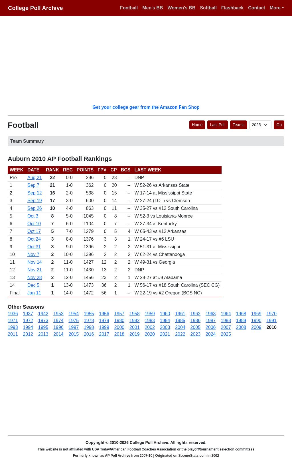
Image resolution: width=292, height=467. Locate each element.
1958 (134, 313)
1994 (28, 327)
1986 (195, 320)
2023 (195, 334)
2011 (13, 334)
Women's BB (181, 7)
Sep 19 (34, 200)
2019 (134, 334)
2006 (211, 327)
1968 (241, 313)
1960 (165, 313)
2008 (241, 327)
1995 (43, 327)
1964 (226, 313)
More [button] (275, 7)
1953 (58, 313)
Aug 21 (34, 177)
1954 (74, 313)
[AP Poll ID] (260, 124)
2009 (256, 327)
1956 (104, 313)
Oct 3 (32, 216)
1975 (74, 320)
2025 (226, 334)
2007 (226, 327)
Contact (256, 7)
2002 (150, 327)
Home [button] (197, 124)
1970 (271, 313)
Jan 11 (34, 292)
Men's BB (152, 7)
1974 (58, 320)
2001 (134, 327)
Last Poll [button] (217, 124)
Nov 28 (34, 277)
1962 (195, 313)
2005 (195, 327)
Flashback (232, 7)
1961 (180, 313)
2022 (180, 334)
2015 (74, 334)
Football (129, 7)
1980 (119, 320)
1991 (271, 320)
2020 (150, 334)
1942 (43, 313)
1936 (13, 313)
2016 (89, 334)
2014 (58, 334)
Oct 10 (34, 223)
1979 (104, 320)
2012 (28, 334)
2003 (165, 327)
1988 (226, 320)
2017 (104, 334)
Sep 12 (34, 193)
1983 (150, 320)
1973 (43, 320)
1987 (211, 320)
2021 (165, 334)
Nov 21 (34, 269)
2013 (43, 334)
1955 (89, 313)
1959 (150, 313)
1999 (104, 327)
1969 (256, 313)
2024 (211, 334)
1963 (211, 313)
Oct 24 (34, 239)
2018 (119, 334)
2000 (119, 327)
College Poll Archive (35, 8)
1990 (256, 320)
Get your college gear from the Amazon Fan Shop (145, 107)
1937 (28, 313)
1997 (74, 327)
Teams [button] (238, 124)
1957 (119, 313)
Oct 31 (34, 246)
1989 (241, 320)
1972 (28, 320)
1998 (89, 327)
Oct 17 (34, 231)
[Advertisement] (149, 60)
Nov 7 (33, 254)
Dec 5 (33, 285)
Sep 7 (33, 185)
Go (279, 124)
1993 (13, 327)
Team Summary (27, 141)
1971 (13, 320)
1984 (165, 320)
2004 (180, 327)
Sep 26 (34, 208)
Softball (208, 7)
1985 (180, 320)
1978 (89, 320)
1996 (58, 327)
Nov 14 (34, 262)
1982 (134, 320)
